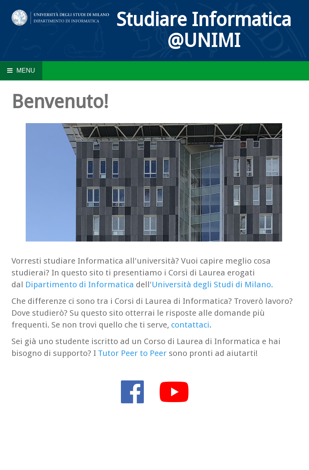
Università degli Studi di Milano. (212, 284)
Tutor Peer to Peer (132, 353)
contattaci (190, 325)
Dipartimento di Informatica (79, 284)
